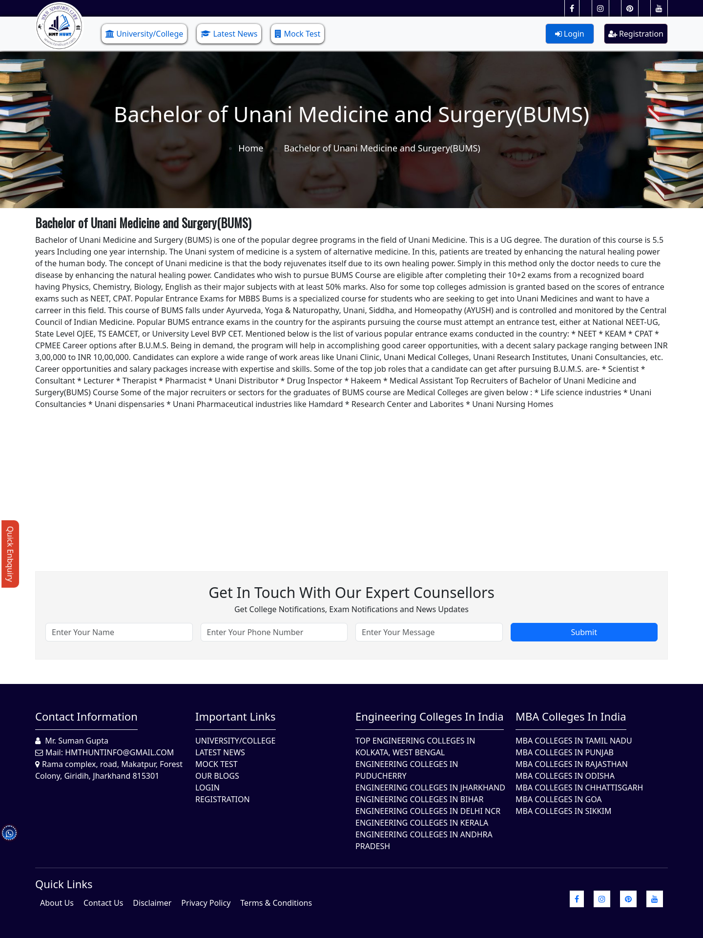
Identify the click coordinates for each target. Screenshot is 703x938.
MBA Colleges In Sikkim (563, 811)
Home (250, 148)
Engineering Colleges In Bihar (419, 799)
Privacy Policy (205, 902)
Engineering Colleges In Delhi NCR (427, 811)
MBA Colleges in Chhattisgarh (579, 787)
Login (569, 33)
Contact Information (86, 716)
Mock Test (297, 33)
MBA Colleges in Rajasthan (572, 764)
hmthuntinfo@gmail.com (119, 752)
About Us (57, 902)
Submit (584, 632)
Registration (635, 33)
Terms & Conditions (276, 902)
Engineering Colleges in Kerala (421, 822)
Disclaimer (152, 902)
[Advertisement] (328, 478)
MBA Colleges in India (571, 716)
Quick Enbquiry (10, 554)
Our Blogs (217, 775)
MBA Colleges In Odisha (565, 775)
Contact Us (103, 902)
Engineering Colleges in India (429, 716)
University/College (144, 33)
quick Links (64, 883)
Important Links (235, 716)
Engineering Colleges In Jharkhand (430, 787)
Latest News (229, 33)
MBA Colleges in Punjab (565, 752)
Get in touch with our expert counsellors (351, 592)
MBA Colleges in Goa (559, 799)
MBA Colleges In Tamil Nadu (574, 740)
